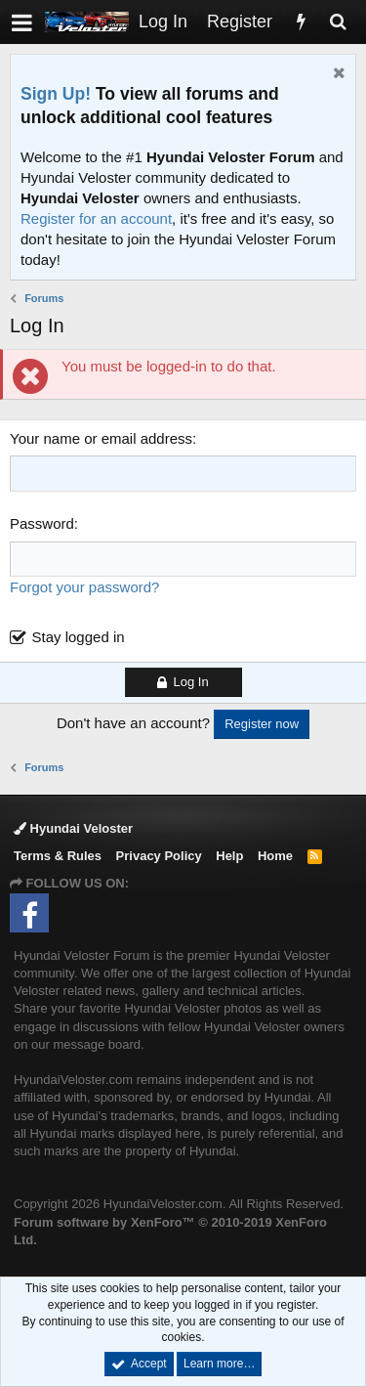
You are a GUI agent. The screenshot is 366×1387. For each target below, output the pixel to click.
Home (275, 855)
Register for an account (96, 218)
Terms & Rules (58, 855)
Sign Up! (55, 94)
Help (229, 855)
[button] (22, 22)
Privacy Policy (159, 855)
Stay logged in (78, 636)
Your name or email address (101, 438)
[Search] (337, 22)
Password (42, 523)
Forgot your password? (84, 587)
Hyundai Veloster (73, 828)
